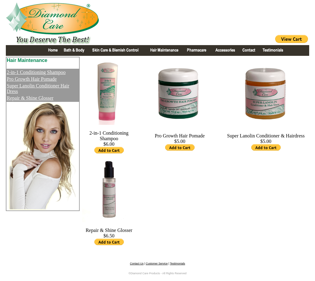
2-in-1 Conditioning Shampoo (36, 72)
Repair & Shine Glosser (30, 98)
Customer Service (157, 263)
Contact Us (137, 263)
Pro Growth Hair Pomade (32, 79)
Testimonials (177, 263)
